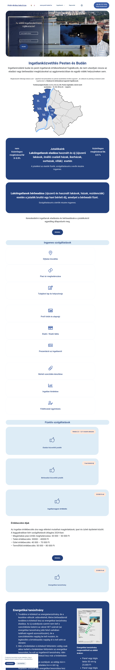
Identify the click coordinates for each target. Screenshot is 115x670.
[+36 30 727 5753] (101, 5)
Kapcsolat (72, 5)
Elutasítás (21, 663)
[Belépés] (82, 5)
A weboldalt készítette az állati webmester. (57, 665)
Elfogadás (10, 663)
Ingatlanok (60, 5)
